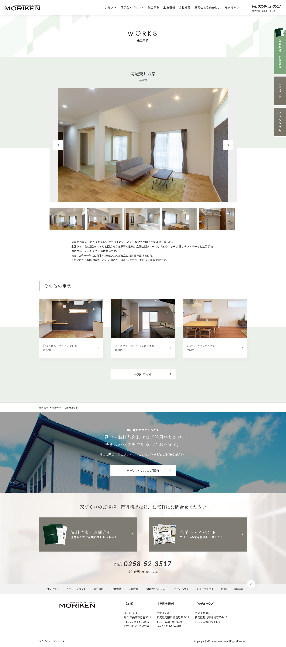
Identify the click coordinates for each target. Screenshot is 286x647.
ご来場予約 (280, 90)
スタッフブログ (205, 589)
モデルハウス (234, 7)
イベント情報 (280, 122)
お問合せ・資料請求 (232, 589)
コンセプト (109, 7)
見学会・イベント (132, 7)
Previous (58, 145)
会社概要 (185, 7)
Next (228, 145)
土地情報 (169, 7)
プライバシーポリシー (50, 641)
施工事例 (154, 7)
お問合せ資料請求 (280, 51)
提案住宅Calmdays (208, 7)
